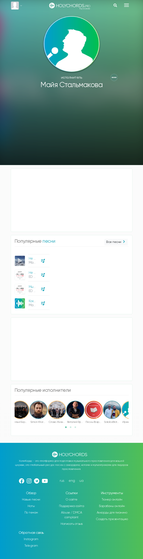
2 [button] (72, 428)
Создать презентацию (112, 519)
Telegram (31, 545)
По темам (31, 512)
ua (81, 480)
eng (72, 480)
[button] (114, 77)
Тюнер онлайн (112, 499)
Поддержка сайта (71, 506)
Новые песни (31, 499)
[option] (31, 280)
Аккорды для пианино (112, 512)
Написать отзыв (71, 523)
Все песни (116, 242)
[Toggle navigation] (126, 5)
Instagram (31, 539)
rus (62, 480)
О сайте (71, 499)
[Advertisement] (71, 129)
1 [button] (67, 428)
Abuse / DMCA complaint (71, 515)
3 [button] (77, 428)
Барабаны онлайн (112, 506)
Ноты (31, 506)
